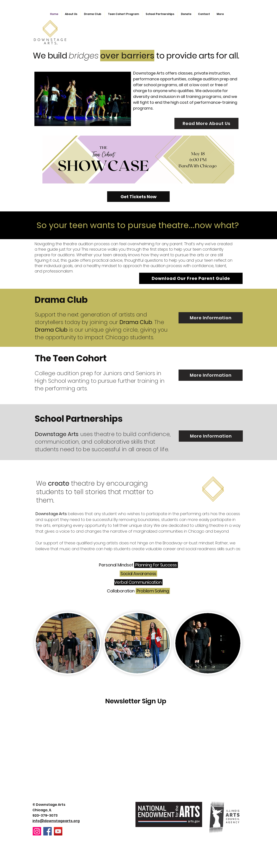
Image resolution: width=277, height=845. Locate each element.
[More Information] (211, 317)
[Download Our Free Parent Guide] (191, 278)
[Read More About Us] (206, 123)
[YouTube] (58, 831)
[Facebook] (47, 831)
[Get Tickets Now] (138, 196)
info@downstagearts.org (56, 820)
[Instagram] (37, 831)
